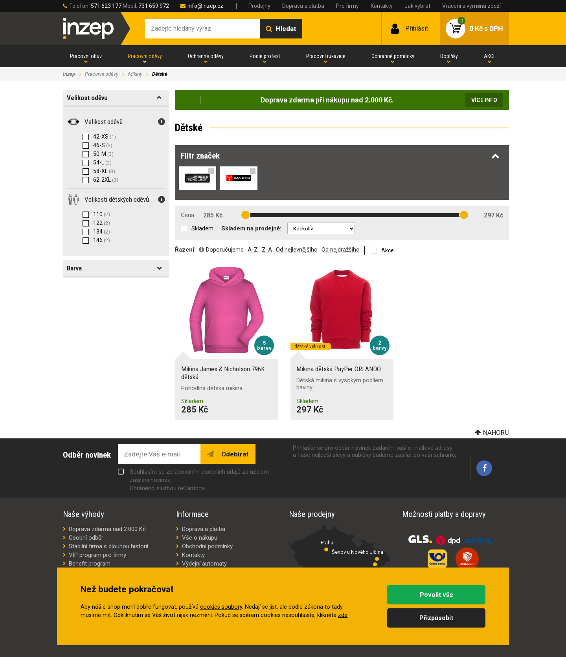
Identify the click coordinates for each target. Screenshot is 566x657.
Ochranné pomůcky (392, 56)
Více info (484, 100)
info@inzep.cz (205, 6)
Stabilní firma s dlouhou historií (108, 546)
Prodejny (259, 6)
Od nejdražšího (341, 249)
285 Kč (212, 215)
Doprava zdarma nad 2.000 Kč (107, 529)
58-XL (104, 171)
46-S (102, 145)
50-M (103, 154)
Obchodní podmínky (207, 546)
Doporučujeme (225, 249)
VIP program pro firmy (97, 554)
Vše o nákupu (199, 537)
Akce (387, 250)
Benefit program (89, 563)
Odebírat (234, 454)
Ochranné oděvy (206, 56)
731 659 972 (153, 6)
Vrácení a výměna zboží (471, 6)
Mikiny (135, 74)
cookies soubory (221, 607)
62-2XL (105, 180)
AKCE (490, 56)
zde (342, 615)
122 (101, 223)
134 (101, 231)
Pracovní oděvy (145, 56)
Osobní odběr (86, 537)
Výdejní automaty (204, 563)
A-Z (253, 249)
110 (101, 214)
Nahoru (496, 432)
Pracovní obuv (86, 56)
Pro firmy (347, 6)
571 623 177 (106, 6)
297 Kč (493, 215)
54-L (102, 162)
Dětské (159, 74)
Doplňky (449, 56)
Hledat (286, 29)
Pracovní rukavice (325, 56)
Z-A (267, 249)
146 (101, 240)
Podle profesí (265, 56)
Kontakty (382, 6)
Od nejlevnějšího (297, 249)
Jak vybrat (417, 6)
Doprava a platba (303, 6)
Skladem (202, 228)
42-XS (104, 136)
